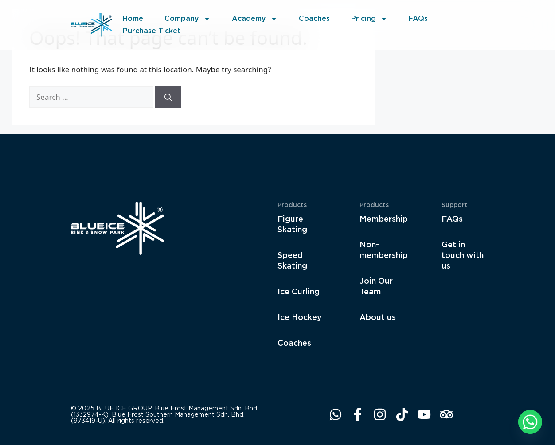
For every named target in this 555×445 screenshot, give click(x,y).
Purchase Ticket (151, 31)
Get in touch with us (463, 255)
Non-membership (383, 250)
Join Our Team (376, 286)
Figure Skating (292, 224)
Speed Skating (292, 260)
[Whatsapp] (530, 422)
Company (187, 18)
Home (133, 18)
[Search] (168, 97)
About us (378, 317)
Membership (383, 218)
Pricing (369, 18)
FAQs (418, 18)
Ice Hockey (300, 317)
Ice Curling (299, 291)
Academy (255, 18)
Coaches (314, 18)
